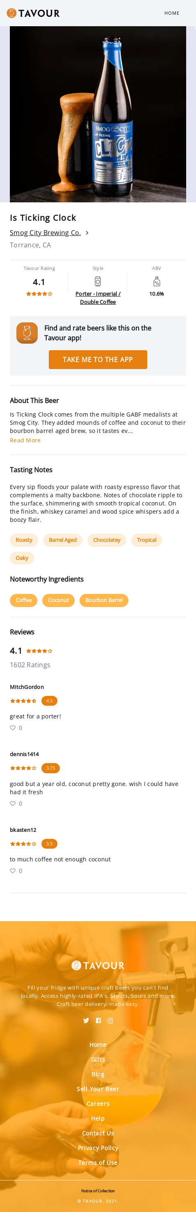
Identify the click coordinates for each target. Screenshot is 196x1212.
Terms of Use (98, 1163)
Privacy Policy (98, 1148)
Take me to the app (98, 359)
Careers (98, 1104)
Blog (98, 1074)
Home (172, 13)
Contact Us (98, 1133)
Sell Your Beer (98, 1089)
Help (98, 1118)
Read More (25, 440)
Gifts (98, 1059)
